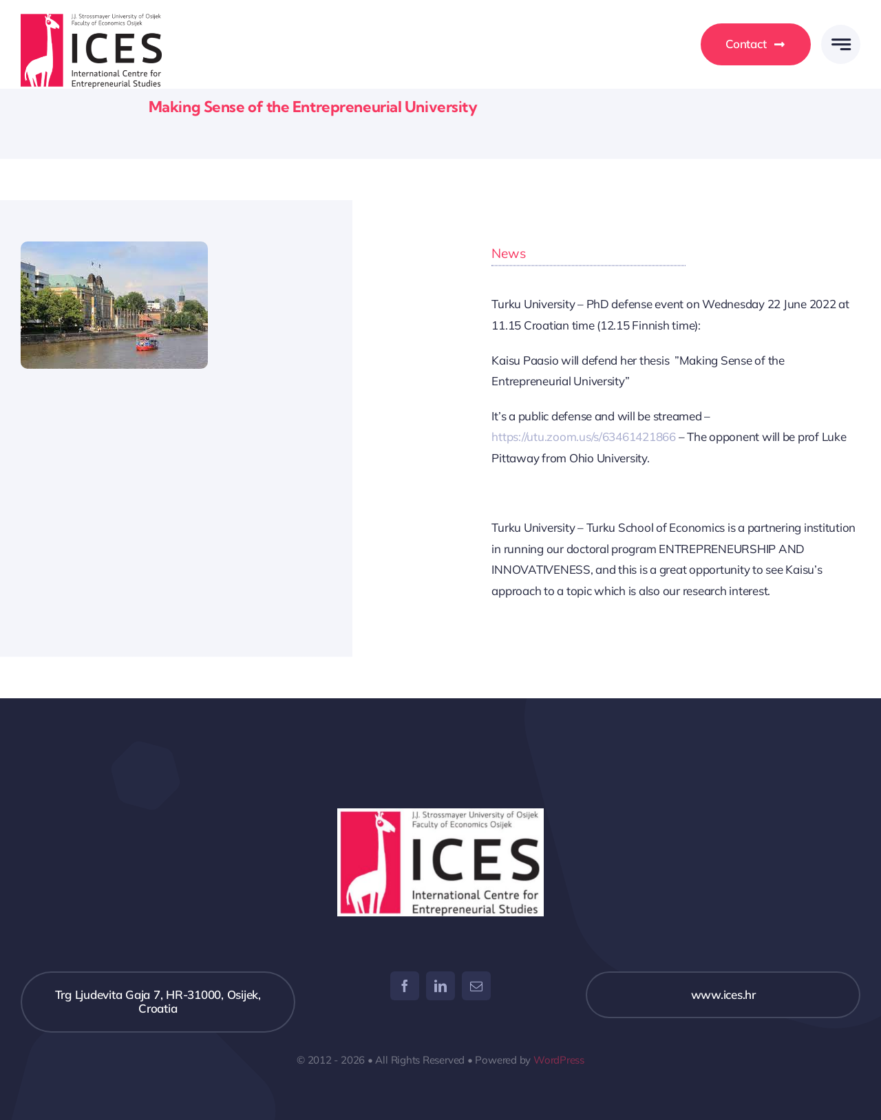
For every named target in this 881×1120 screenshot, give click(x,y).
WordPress (558, 1059)
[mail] (476, 985)
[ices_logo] (91, 19)
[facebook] (404, 985)
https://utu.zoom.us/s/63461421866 (583, 436)
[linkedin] (440, 985)
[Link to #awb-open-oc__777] (840, 44)
